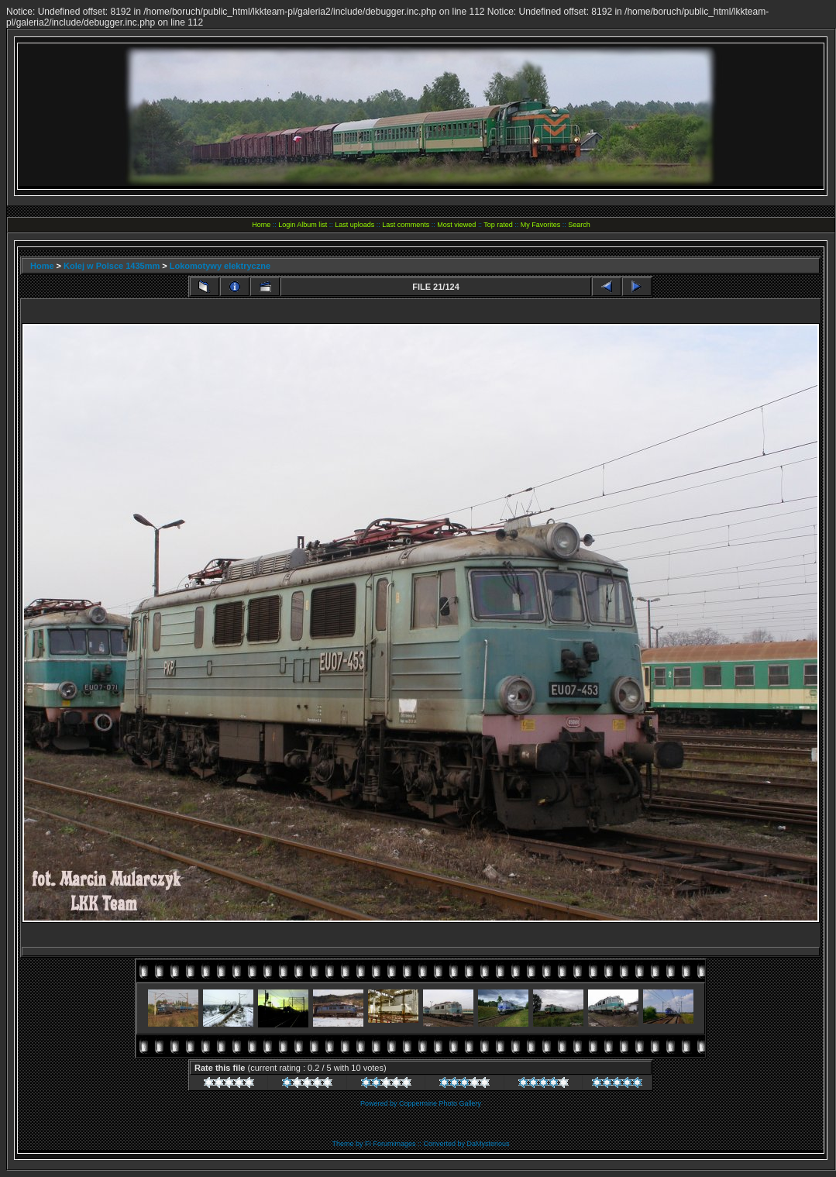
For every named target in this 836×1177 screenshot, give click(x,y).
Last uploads (354, 225)
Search (579, 225)
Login (286, 225)
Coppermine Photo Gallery (440, 1103)
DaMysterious (488, 1144)
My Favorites (541, 225)
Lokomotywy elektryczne (220, 265)
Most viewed (456, 225)
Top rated (498, 225)
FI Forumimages (390, 1144)
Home (261, 225)
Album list (312, 225)
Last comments (405, 225)
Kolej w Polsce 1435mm (112, 265)
